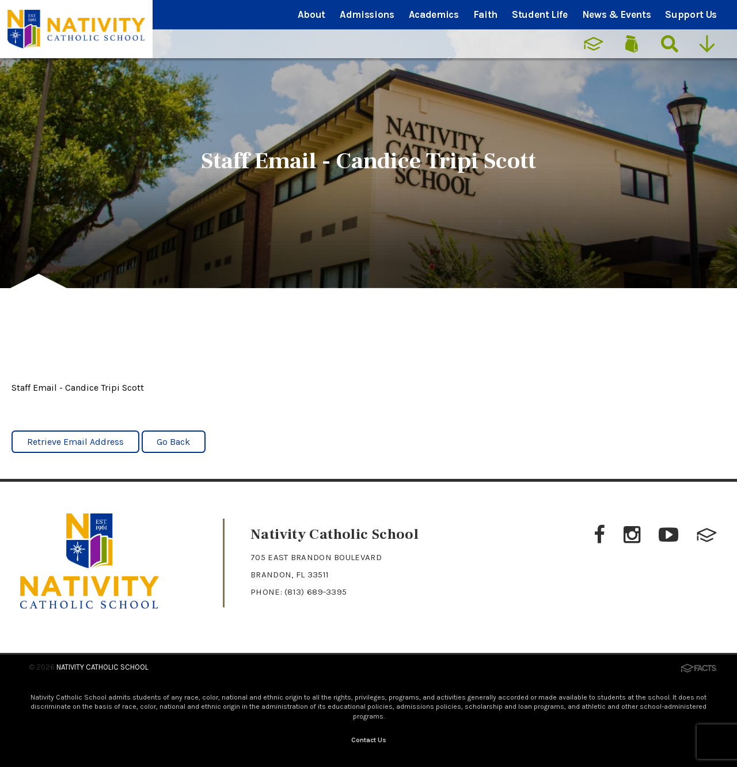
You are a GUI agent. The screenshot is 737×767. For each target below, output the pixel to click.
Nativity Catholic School (102, 667)
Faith (485, 14)
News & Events (616, 14)
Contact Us (368, 740)
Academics (434, 14)
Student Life (540, 14)
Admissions (367, 14)
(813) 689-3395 (315, 592)
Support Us (691, 14)
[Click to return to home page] (89, 605)
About (311, 14)
